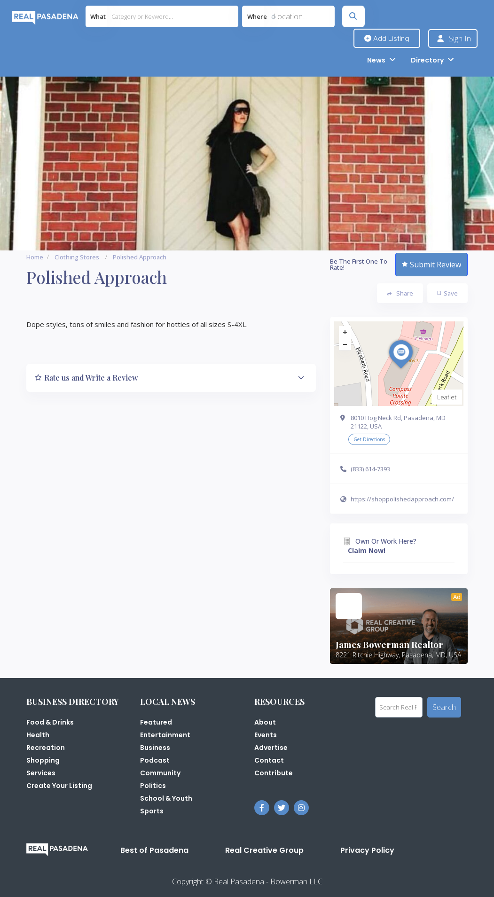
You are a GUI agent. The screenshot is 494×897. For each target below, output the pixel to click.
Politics (153, 785)
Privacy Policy (367, 850)
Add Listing (386, 38)
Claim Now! (366, 550)
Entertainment (165, 735)
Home (34, 257)
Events (265, 735)
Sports (152, 811)
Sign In (460, 38)
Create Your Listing (59, 785)
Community (160, 773)
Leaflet (446, 397)
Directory (427, 60)
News (376, 60)
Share (400, 293)
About (265, 722)
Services (40, 773)
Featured (156, 722)
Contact (269, 760)
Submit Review (431, 264)
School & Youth (166, 798)
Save (448, 293)
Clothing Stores (77, 257)
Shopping (43, 760)
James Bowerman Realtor (389, 644)
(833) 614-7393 (370, 469)
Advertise (271, 747)
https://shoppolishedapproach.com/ (402, 499)
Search (444, 707)
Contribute (273, 773)
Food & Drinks (50, 722)
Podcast (155, 760)
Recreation (45, 747)
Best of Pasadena (154, 850)
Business (155, 747)
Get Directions (369, 439)
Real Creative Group (264, 850)
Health (37, 735)
